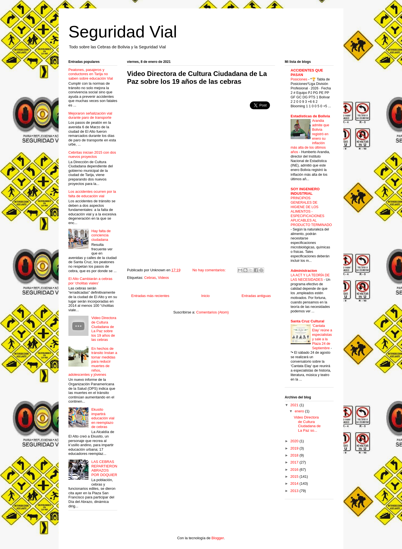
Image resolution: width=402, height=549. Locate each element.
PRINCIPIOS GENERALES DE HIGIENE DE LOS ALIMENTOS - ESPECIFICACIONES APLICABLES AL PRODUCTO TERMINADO (311, 211)
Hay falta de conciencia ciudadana (101, 235)
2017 (295, 462)
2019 (295, 448)
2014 (295, 483)
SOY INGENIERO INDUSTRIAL (305, 191)
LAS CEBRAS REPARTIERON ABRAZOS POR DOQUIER (104, 468)
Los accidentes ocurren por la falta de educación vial (92, 193)
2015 (295, 476)
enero (300, 411)
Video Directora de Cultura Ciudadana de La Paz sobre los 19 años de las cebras (197, 77)
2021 (295, 405)
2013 (295, 491)
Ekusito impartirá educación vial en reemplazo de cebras (102, 418)
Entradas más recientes (150, 296)
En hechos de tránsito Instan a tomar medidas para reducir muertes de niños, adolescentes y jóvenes (92, 361)
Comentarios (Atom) (212, 312)
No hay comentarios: (209, 270)
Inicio (205, 296)
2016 (295, 469)
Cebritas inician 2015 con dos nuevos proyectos (92, 154)
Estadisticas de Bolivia (310, 116)
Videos (163, 277)
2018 (295, 455)
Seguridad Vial (122, 31)
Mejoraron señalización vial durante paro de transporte (90, 115)
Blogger (218, 538)
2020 (295, 441)
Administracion (304, 270)
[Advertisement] (174, 130)
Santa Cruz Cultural (307, 321)
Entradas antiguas (256, 296)
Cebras (150, 277)
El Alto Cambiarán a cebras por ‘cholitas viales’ (90, 281)
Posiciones (299, 79)
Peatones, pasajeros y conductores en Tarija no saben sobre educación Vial (90, 74)
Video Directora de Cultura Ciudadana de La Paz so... (307, 423)
